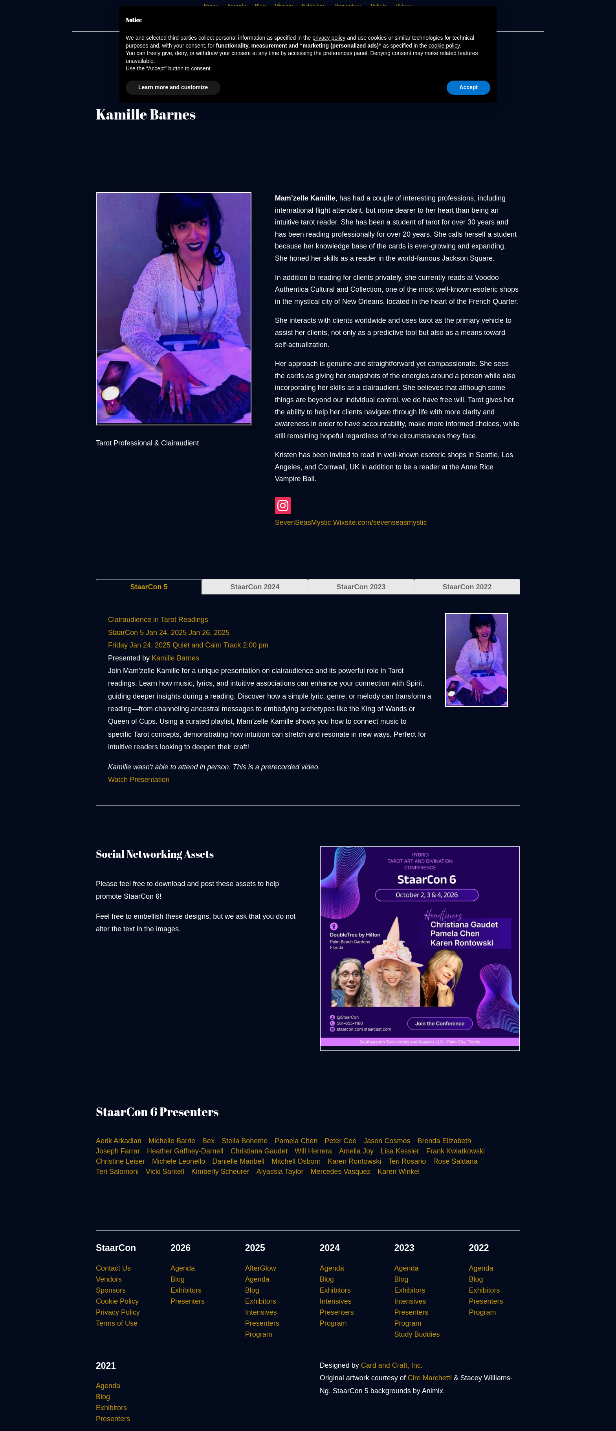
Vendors (109, 1279)
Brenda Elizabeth (444, 1141)
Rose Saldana (455, 1161)
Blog (177, 1279)
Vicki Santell (165, 1171)
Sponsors (111, 1290)
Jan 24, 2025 (166, 632)
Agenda (182, 1268)
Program (258, 1334)
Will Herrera (313, 1151)
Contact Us (113, 1268)
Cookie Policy (117, 1301)
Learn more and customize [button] (173, 87)
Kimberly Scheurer (220, 1171)
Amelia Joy (356, 1151)
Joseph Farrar (118, 1151)
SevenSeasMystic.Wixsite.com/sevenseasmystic (351, 522)
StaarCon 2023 (360, 587)
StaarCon (116, 1248)
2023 (404, 1248)
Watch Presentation (138, 780)
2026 (180, 1248)
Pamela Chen (296, 1141)
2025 (255, 1248)
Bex (208, 1141)
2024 (330, 1248)
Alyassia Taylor (280, 1171)
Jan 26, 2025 (209, 632)
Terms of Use (117, 1323)
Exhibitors (186, 1290)
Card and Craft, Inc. (392, 1365)
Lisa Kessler (400, 1151)
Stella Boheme (245, 1141)
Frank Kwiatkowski (455, 1151)
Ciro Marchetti (430, 1378)
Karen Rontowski (354, 1161)
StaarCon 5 (148, 587)
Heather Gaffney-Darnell (185, 1151)
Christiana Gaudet (259, 1151)
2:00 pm (255, 645)
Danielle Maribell (238, 1161)
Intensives (261, 1312)
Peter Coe (340, 1141)
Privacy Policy (118, 1312)
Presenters (187, 1301)
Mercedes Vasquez (341, 1171)
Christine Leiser (120, 1161)
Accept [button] (468, 87)
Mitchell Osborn (296, 1161)
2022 (479, 1248)
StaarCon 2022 (466, 587)
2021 (106, 1366)
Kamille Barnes (175, 658)
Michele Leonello (178, 1161)
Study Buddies (417, 1334)
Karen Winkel (399, 1171)
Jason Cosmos (386, 1141)
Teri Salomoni (117, 1171)
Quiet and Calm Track (206, 645)
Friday (118, 645)
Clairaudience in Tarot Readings (158, 620)
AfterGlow (260, 1268)
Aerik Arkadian (118, 1141)
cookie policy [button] (444, 45)
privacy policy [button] (328, 38)
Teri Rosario (407, 1161)
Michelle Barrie (171, 1141)
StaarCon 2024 (254, 587)
